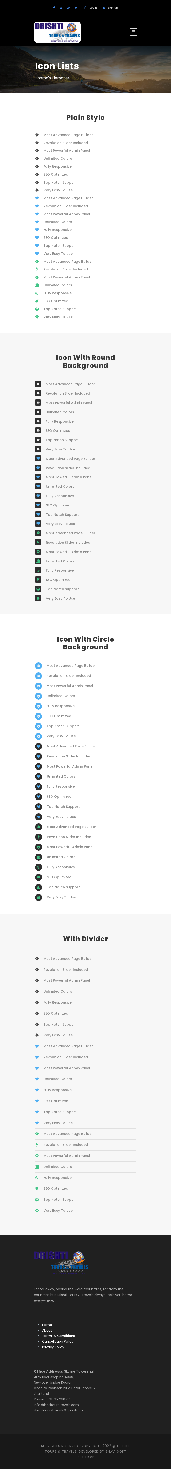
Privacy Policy (53, 1347)
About (47, 1330)
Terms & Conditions (58, 1335)
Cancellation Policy (57, 1341)
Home (47, 1324)
